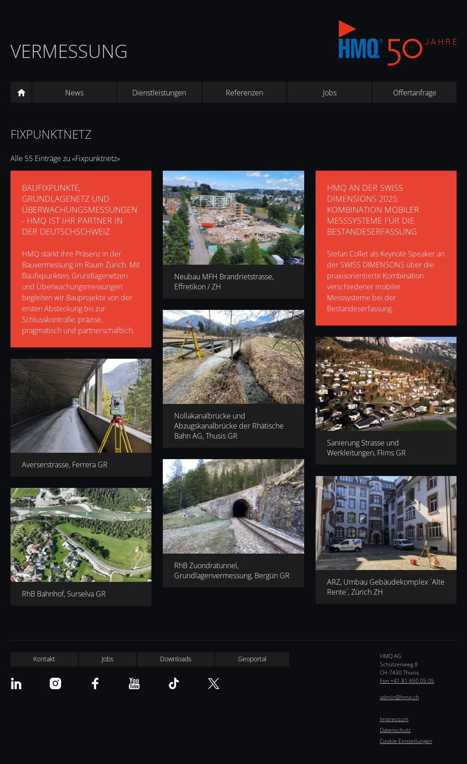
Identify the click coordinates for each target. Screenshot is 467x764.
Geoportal (252, 658)
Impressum (394, 719)
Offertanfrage (414, 93)
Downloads (176, 658)
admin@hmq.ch (399, 697)
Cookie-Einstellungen (406, 741)
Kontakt (44, 658)
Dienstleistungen (159, 93)
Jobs (330, 93)
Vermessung (69, 50)
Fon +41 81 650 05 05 (407, 681)
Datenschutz (395, 730)
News (74, 93)
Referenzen (244, 93)
